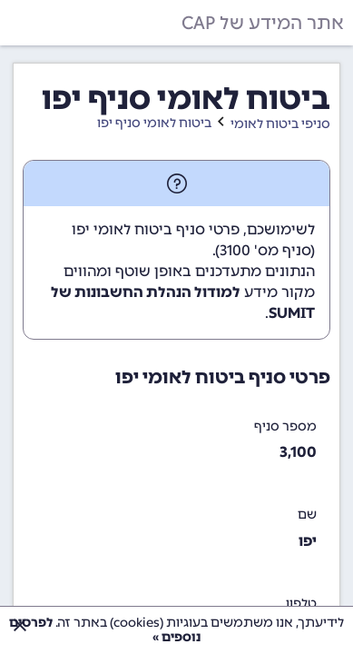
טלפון (301, 603)
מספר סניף (285, 426)
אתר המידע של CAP (262, 23)
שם (307, 514)
